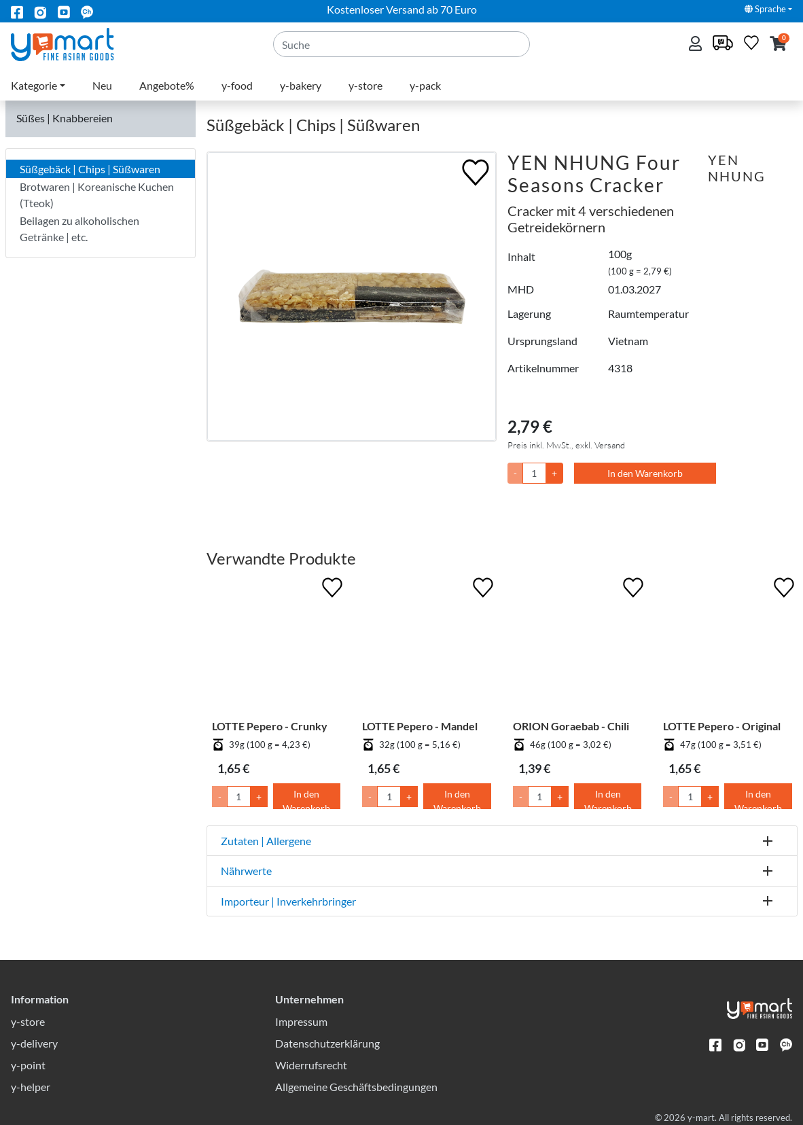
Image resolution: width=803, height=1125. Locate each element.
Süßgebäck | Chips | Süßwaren (90, 168)
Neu (102, 85)
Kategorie (34, 85)
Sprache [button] (765, 8)
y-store (365, 85)
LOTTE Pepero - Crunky (269, 725)
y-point (28, 1064)
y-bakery (300, 85)
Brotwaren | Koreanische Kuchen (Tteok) (97, 194)
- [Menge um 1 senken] (219, 796)
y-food (237, 85)
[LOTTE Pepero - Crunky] (276, 646)
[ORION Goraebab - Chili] (577, 646)
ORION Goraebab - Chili (571, 725)
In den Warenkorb (645, 473)
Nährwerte (246, 870)
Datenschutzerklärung (327, 1043)
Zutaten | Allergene (266, 840)
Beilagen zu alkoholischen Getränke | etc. (79, 228)
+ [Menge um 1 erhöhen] (259, 796)
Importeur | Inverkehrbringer (288, 901)
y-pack (425, 85)
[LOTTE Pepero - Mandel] (427, 646)
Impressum (301, 1021)
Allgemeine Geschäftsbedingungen (356, 1086)
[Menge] (534, 473)
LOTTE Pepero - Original (722, 725)
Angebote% (166, 85)
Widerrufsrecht (311, 1064)
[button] (778, 44)
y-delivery (34, 1043)
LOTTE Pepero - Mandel (420, 725)
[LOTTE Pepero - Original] (728, 646)
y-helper (30, 1086)
